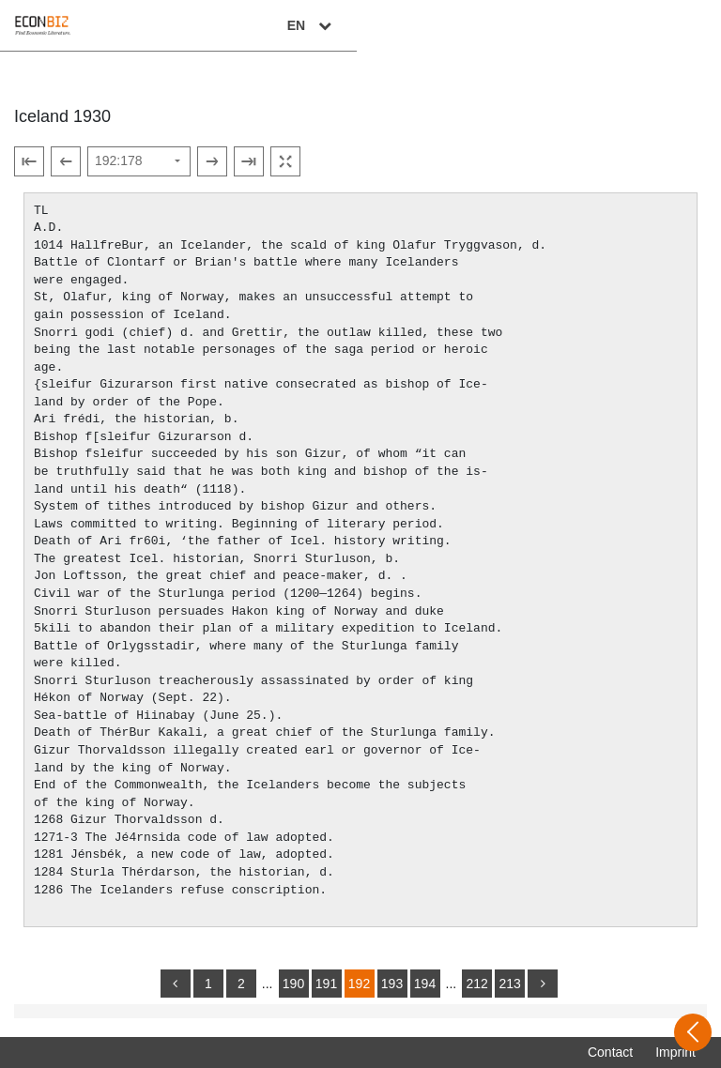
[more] (543, 983)
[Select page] (139, 161)
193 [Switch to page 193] (392, 983)
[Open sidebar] (693, 1032)
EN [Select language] (676, 25)
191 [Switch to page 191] (326, 983)
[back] (176, 983)
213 (509, 983)
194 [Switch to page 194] (425, 983)
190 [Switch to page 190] (293, 983)
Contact (610, 1052)
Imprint (675, 1052)
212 (476, 983)
